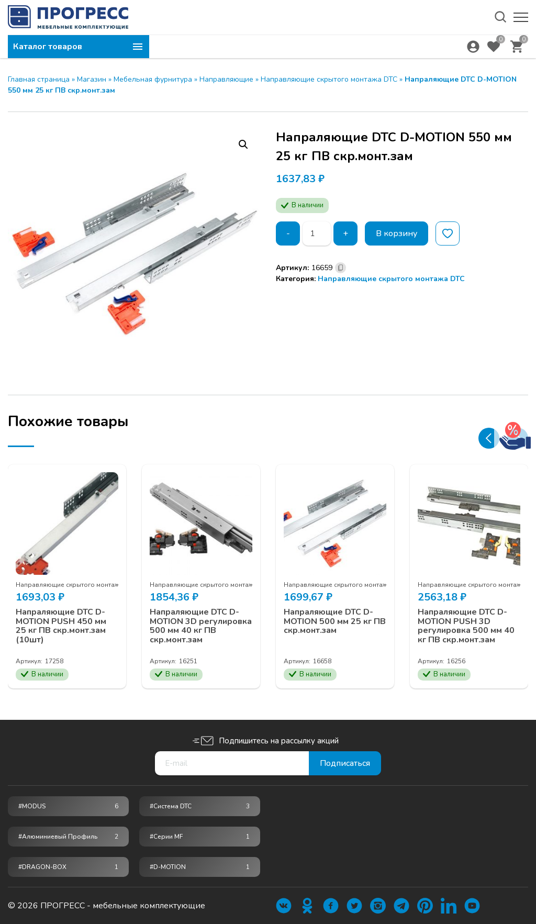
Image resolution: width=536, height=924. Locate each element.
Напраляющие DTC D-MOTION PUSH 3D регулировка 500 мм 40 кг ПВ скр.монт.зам (466, 626)
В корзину (396, 233)
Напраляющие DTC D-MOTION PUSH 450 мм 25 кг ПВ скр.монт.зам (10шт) (61, 626)
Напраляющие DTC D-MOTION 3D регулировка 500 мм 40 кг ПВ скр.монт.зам (201, 626)
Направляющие (226, 79)
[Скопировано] (340, 267)
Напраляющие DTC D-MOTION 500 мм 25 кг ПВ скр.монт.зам (335, 622)
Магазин (91, 79)
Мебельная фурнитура (153, 79)
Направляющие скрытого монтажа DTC (329, 79)
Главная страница (39, 79)
